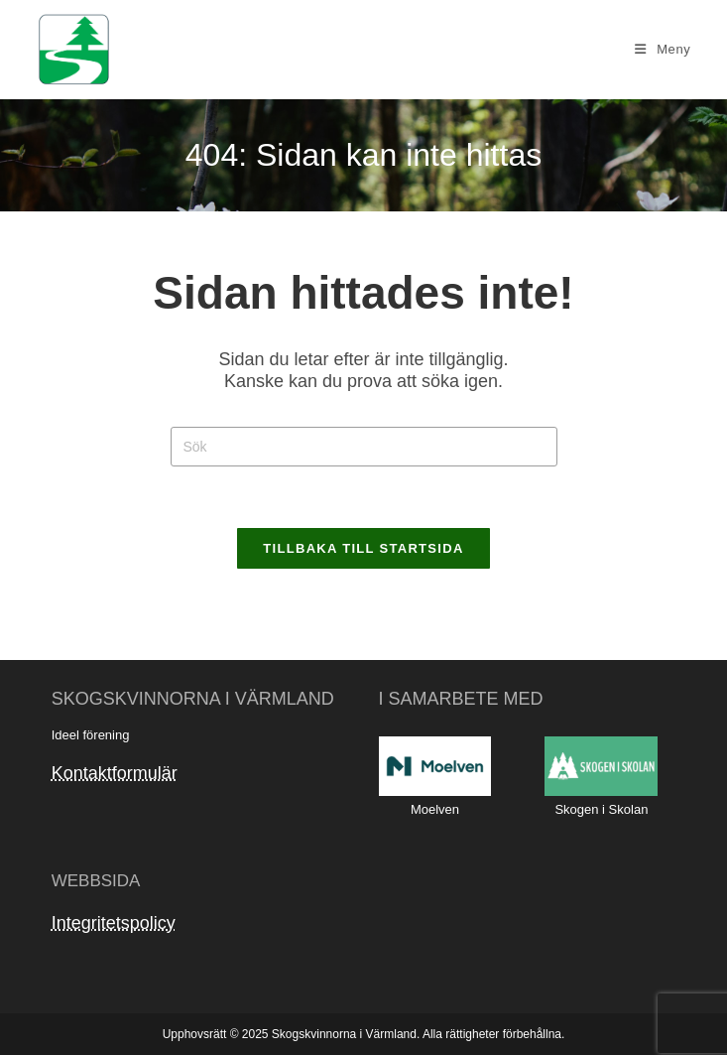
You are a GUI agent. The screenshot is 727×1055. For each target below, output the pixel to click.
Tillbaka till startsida (363, 548)
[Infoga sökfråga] (364, 446)
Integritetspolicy (114, 923)
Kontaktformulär (115, 773)
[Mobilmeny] (662, 49)
